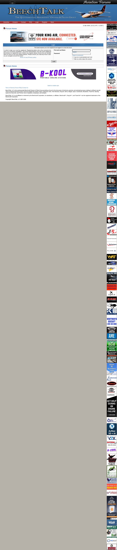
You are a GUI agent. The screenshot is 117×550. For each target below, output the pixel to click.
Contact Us (25, 87)
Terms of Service (10, 87)
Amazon (15, 22)
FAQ (30, 22)
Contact (23, 22)
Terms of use (23, 57)
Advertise (6, 22)
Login (37, 22)
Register (44, 22)
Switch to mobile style (53, 85)
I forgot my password (77, 55)
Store (52, 22)
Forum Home (11, 29)
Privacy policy (32, 57)
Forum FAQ (18, 87)
